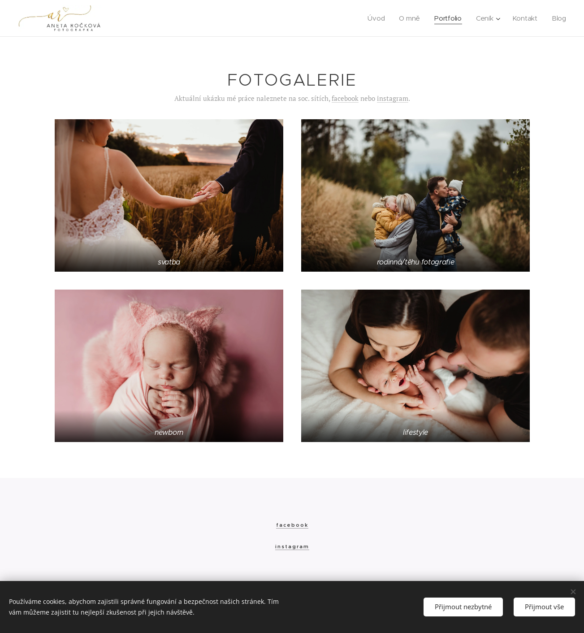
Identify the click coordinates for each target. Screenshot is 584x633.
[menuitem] (375, 18)
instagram (392, 98)
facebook (345, 98)
